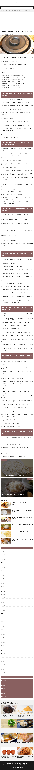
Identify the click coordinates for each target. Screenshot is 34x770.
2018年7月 (3, 626)
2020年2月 (3, 578)
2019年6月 (3, 597)
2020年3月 (3, 575)
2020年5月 (3, 570)
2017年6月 (3, 661)
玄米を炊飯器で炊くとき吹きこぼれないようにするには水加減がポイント (14, 77)
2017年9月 (3, 653)
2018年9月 (3, 621)
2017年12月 (3, 645)
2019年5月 (3, 599)
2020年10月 (3, 556)
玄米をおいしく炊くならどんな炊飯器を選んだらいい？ (11, 85)
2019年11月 (3, 586)
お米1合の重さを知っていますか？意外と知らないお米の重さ (22, 511)
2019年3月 (3, 605)
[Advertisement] (17, 22)
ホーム (5, 763)
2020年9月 (3, 559)
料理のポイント (4, 688)
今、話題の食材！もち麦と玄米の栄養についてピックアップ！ (22, 518)
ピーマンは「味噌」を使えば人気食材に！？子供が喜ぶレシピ (8, 729)
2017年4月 (3, 666)
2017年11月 (3, 648)
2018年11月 (3, 615)
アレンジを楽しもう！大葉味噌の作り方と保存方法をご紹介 (8, 716)
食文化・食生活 (4, 696)
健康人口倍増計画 (20, 767)
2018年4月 (3, 634)
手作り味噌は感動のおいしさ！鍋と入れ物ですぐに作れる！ (25, 757)
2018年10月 (3, 618)
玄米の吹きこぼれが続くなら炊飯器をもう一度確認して (11, 81)
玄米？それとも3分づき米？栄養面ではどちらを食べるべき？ (22, 525)
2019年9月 (3, 591)
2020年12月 (3, 551)
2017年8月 (3, 656)
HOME (3, 10)
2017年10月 (3, 650)
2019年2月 (3, 607)
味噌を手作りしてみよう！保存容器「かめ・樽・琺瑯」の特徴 (8, 757)
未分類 (3, 691)
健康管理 (3, 685)
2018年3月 (3, 637)
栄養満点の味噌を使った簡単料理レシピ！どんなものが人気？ (8, 743)
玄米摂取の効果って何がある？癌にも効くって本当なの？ (22, 503)
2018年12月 (3, 613)
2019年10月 (3, 589)
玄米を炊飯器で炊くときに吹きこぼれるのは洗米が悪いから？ (12, 75)
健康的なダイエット (12, 764)
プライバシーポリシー (28, 764)
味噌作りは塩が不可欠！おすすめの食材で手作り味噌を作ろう (22, 540)
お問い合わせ (20, 764)
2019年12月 (3, 583)
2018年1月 (3, 642)
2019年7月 (3, 594)
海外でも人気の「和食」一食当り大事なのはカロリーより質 (25, 729)
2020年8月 (3, 562)
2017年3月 (3, 669)
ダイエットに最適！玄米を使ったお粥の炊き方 (21, 531)
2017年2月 (3, 672)
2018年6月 (3, 629)
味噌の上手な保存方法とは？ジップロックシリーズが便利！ (25, 743)
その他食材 (4, 680)
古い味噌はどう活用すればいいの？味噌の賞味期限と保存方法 (25, 716)
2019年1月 (3, 610)
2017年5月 (3, 664)
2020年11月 (3, 554)
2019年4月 (3, 602)
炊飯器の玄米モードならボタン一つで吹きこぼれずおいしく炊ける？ (14, 83)
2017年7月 (3, 658)
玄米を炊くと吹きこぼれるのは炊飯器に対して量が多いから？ (12, 79)
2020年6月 (3, 567)
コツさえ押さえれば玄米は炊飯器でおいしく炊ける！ (11, 87)
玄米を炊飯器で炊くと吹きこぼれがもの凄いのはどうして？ (21, 10)
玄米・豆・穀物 (7, 10)
